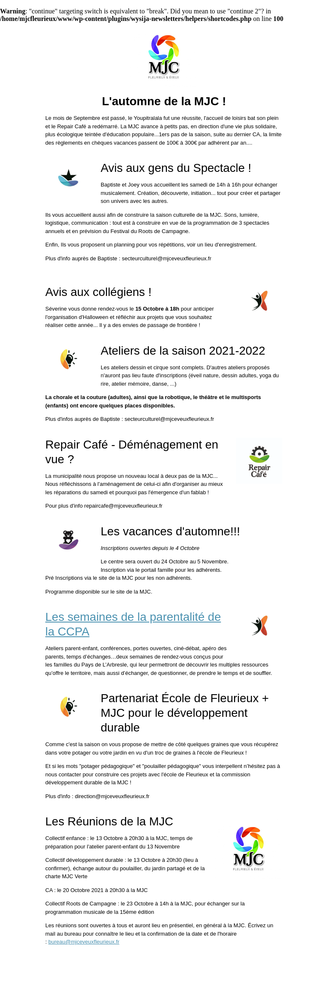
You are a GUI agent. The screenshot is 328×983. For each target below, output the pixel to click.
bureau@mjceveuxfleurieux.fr (83, 942)
